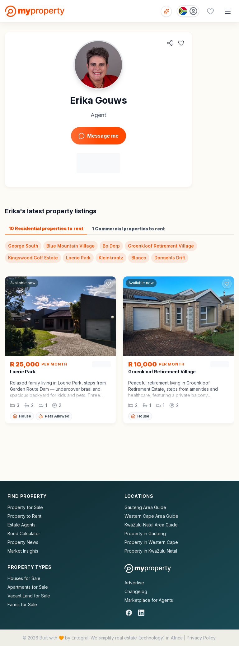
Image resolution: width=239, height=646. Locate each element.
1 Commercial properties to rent (128, 228)
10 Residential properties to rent (46, 228)
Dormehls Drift (169, 257)
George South (23, 245)
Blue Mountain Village (70, 245)
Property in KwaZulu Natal (150, 551)
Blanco (138, 257)
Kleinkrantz (111, 257)
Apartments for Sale (27, 587)
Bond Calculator (23, 533)
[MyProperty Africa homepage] (147, 568)
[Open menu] (228, 11)
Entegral (80, 637)
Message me (98, 136)
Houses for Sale (23, 578)
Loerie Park (78, 257)
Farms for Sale (22, 604)
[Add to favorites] (181, 43)
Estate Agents (21, 524)
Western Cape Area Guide (151, 516)
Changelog (135, 591)
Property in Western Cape (151, 542)
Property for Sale (25, 507)
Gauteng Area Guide (145, 507)
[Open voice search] (166, 11)
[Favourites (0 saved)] (210, 11)
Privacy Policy (201, 637)
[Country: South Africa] (188, 11)
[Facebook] (128, 612)
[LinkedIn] (141, 612)
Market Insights (22, 551)
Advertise (134, 582)
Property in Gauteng (145, 533)
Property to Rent (24, 516)
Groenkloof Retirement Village (161, 245)
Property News (22, 542)
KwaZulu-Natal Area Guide (151, 524)
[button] (60, 389)
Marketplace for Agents (148, 600)
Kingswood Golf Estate (33, 257)
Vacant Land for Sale (28, 595)
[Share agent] (170, 43)
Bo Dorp (111, 245)
